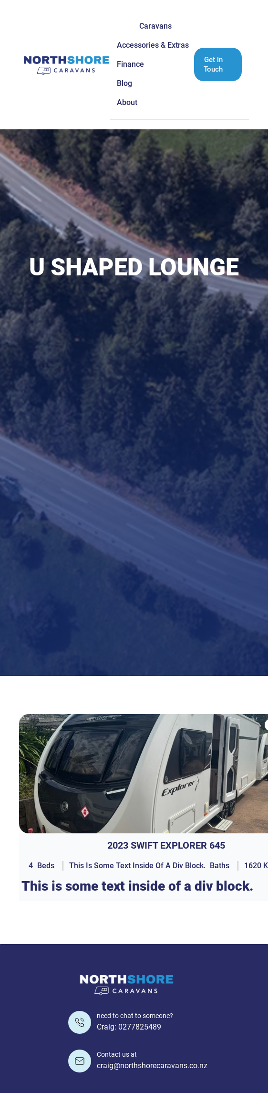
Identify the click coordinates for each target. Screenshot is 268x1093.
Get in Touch (213, 64)
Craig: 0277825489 (129, 1026)
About (127, 102)
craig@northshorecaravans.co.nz (152, 1065)
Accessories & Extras (153, 45)
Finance (130, 64)
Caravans (155, 26)
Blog (124, 83)
